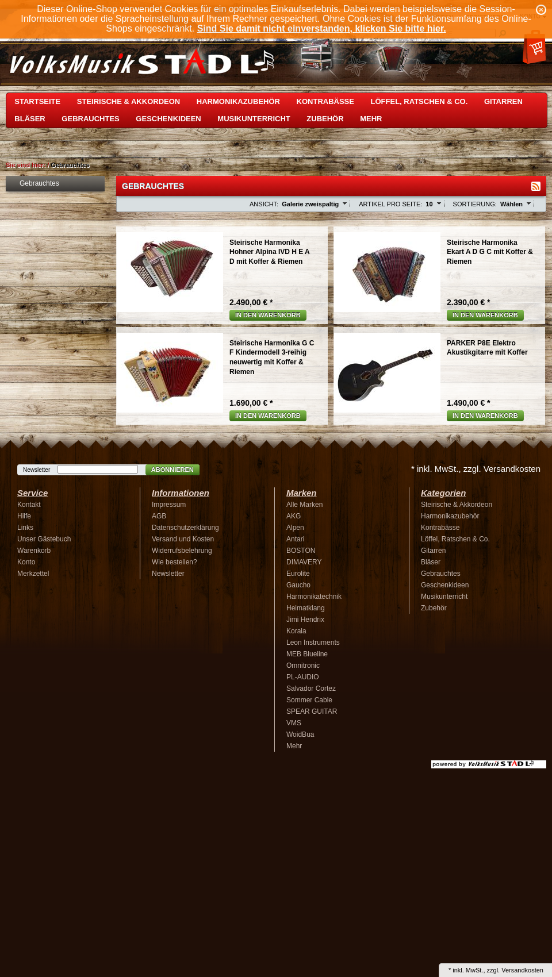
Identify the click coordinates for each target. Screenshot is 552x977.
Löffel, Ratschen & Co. (419, 101)
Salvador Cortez (311, 688)
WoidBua (300, 734)
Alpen (295, 528)
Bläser (29, 118)
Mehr (371, 118)
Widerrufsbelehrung (182, 551)
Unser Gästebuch (44, 539)
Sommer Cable (309, 700)
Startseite (37, 101)
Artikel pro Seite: (390, 204)
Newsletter (36, 470)
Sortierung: (475, 204)
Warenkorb (34, 551)
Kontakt (29, 505)
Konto (26, 562)
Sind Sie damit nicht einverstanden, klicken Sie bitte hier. (321, 28)
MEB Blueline (307, 654)
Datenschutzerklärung (185, 528)
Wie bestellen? (174, 562)
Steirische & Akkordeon (128, 101)
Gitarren (503, 101)
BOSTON (300, 551)
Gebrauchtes (90, 118)
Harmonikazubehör (238, 101)
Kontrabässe (325, 101)
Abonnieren (172, 469)
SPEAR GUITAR (311, 711)
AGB (159, 516)
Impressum (169, 505)
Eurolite (298, 574)
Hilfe (24, 516)
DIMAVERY (304, 562)
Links (25, 528)
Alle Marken (304, 505)
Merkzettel (33, 574)
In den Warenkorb (268, 314)
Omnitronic (303, 665)
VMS (293, 723)
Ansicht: (264, 204)
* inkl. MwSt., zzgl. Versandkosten (475, 469)
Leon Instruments (313, 642)
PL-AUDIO (302, 677)
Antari (295, 539)
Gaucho (298, 585)
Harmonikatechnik (314, 597)
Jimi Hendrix (305, 620)
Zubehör (324, 118)
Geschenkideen (168, 118)
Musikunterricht (253, 118)
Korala (296, 631)
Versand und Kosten (183, 539)
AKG (293, 516)
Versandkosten (522, 970)
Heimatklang (305, 608)
